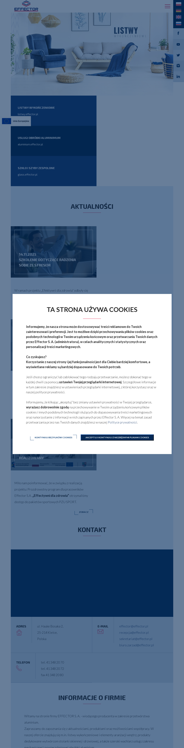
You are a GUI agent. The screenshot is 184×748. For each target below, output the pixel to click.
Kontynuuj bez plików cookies (53, 437)
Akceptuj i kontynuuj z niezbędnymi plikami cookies (117, 437)
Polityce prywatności (122, 422)
